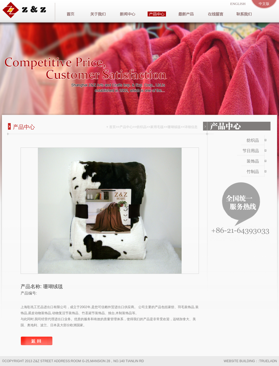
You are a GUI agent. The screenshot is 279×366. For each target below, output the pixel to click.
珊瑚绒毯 (174, 127)
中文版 (264, 4)
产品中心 (126, 127)
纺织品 (141, 127)
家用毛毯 (157, 127)
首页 (112, 127)
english (238, 4)
